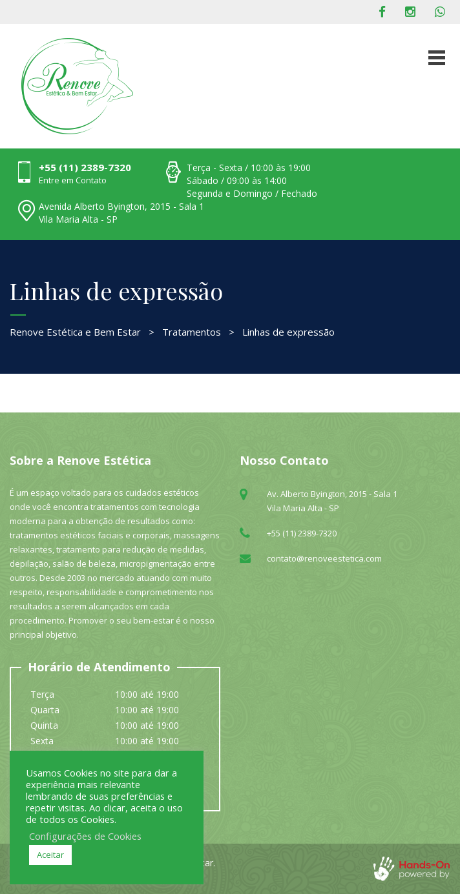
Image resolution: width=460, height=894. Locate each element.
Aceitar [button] (50, 854)
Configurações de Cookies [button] (85, 836)
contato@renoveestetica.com (324, 558)
